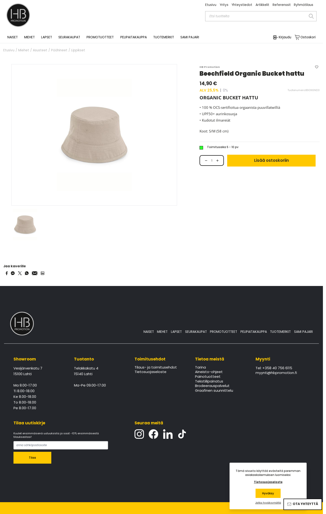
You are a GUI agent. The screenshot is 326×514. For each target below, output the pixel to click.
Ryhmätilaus (303, 5)
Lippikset (78, 50)
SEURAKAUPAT (69, 37)
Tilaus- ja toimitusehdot (156, 367)
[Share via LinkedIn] (42, 273)
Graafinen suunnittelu (214, 391)
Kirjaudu (285, 37)
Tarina (200, 367)
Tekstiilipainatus (209, 381)
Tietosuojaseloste (150, 372)
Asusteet (40, 50)
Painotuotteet (208, 377)
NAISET (148, 331)
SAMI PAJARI (189, 37)
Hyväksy (268, 493)
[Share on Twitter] (20, 273)
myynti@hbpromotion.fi (276, 373)
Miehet (23, 50)
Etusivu (210, 5)
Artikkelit (262, 5)
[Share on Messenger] (13, 273)
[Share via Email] (35, 273)
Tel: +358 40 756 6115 (274, 368)
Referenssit (282, 5)
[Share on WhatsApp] (27, 273)
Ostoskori (308, 37)
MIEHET (162, 331)
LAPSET (176, 331)
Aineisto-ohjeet (209, 372)
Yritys (224, 5)
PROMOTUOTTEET (223, 331)
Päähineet (59, 50)
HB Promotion (210, 67)
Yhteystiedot (241, 5)
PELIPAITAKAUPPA (253, 331)
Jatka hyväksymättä (268, 503)
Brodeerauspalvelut (212, 386)
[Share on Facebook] (7, 273)
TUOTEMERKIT (280, 331)
